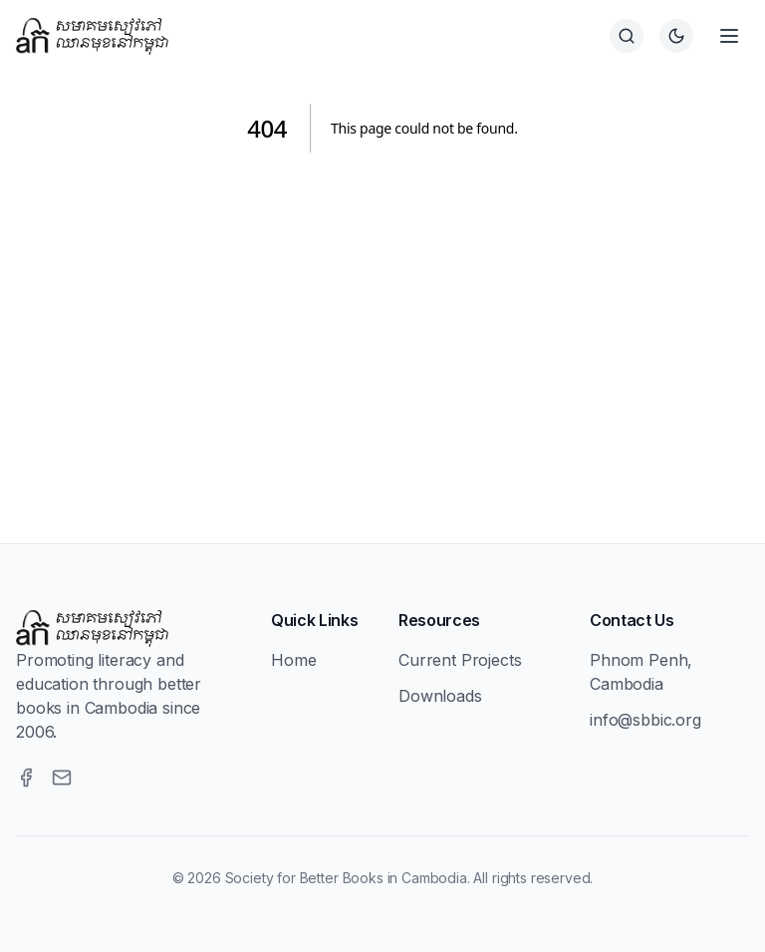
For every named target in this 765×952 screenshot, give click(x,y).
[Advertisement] (382, 324)
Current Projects (459, 660)
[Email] (62, 778)
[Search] (626, 36)
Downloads (440, 696)
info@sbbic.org (645, 720)
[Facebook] (26, 778)
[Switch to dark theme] (676, 36)
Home (293, 660)
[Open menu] (729, 36)
